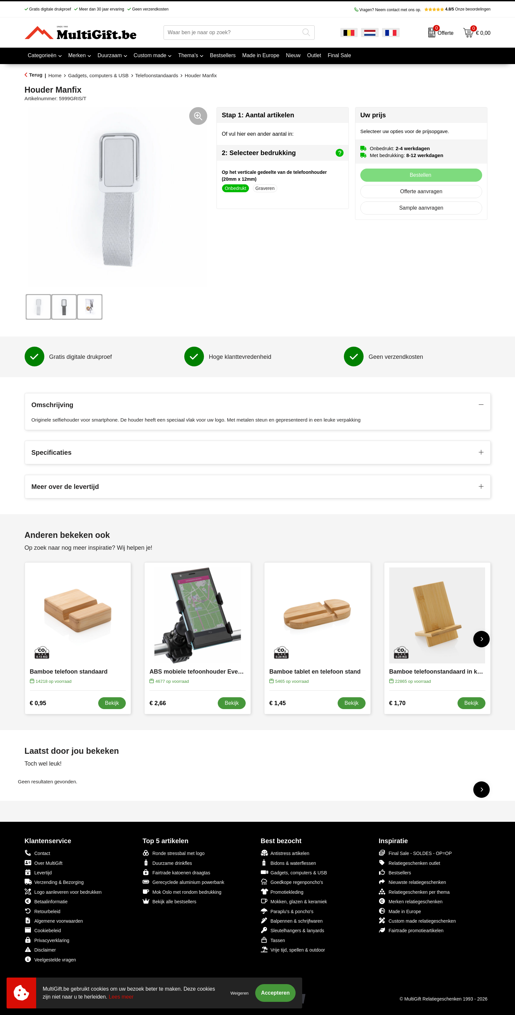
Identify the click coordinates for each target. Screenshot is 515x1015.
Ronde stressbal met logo (174, 853)
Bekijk (112, 703)
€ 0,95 (38, 703)
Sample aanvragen (421, 208)
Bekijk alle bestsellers (169, 901)
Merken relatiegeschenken (410, 901)
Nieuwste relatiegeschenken (412, 882)
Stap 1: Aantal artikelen (258, 115)
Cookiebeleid (43, 930)
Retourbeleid (42, 911)
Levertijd (38, 872)
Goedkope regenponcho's (292, 882)
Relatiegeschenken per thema (414, 891)
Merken (77, 55)
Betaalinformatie (46, 901)
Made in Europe (400, 911)
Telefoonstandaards (156, 75)
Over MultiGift (44, 863)
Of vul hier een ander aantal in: (258, 134)
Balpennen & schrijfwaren (292, 920)
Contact (37, 853)
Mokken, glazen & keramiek (294, 901)
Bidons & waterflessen (288, 863)
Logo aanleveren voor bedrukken (63, 891)
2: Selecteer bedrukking (283, 153)
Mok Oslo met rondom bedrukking (182, 891)
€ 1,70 (397, 703)
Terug (36, 75)
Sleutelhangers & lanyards (292, 930)
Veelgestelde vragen (50, 959)
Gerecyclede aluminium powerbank (183, 882)
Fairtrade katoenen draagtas (176, 872)
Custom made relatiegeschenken (417, 920)
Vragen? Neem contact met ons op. (387, 10)
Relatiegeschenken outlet (409, 863)
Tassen (273, 940)
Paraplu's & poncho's (287, 911)
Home (54, 75)
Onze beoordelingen (457, 9)
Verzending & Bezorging (54, 882)
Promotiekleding (282, 891)
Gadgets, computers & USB (98, 75)
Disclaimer (40, 949)
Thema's (188, 55)
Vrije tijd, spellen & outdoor (293, 949)
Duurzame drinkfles (167, 863)
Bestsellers (395, 872)
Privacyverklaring (47, 940)
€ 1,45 (277, 703)
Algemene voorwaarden (54, 920)
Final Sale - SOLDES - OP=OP (415, 853)
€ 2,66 (157, 703)
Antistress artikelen (285, 853)
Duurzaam (110, 55)
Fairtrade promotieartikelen (411, 930)
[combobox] (232, 32)
